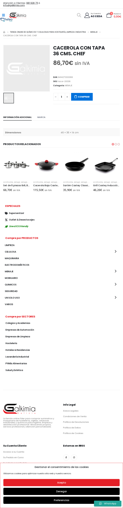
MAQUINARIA (12, 258)
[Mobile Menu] (3, 15)
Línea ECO (16, 226)
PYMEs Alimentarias (16, 363)
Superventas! (14, 213)
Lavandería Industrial (17, 356)
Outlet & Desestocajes (20, 219)
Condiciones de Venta (74, 416)
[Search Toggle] (79, 15)
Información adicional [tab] (17, 117)
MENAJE (68, 85)
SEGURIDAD (11, 291)
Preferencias (61, 500)
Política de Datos (72, 427)
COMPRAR (84, 96)
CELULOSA (10, 251)
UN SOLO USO (12, 297)
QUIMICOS (10, 284)
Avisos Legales (70, 410)
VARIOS (9, 304)
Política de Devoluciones (76, 422)
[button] (112, 144)
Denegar (61, 491)
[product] (16, 165)
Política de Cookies (73, 433)
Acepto (61, 482)
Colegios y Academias (17, 323)
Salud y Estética (14, 370)
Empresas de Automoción (19, 329)
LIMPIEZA (9, 245)
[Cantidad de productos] (61, 97)
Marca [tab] (41, 117)
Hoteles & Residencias (17, 350)
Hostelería (8, 182)
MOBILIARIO (11, 278)
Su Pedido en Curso (13, 457)
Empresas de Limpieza (17, 336)
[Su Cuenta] (93, 15)
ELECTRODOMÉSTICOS (17, 264)
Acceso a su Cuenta (13, 451)
